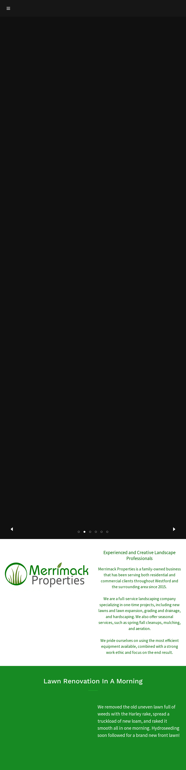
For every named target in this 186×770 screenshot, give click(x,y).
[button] (79, 532)
